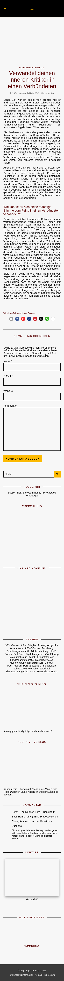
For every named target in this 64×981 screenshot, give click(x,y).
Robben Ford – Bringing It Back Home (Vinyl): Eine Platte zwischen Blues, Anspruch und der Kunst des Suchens (30, 792)
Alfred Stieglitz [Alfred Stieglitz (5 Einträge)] (28, 645)
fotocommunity (32, 492)
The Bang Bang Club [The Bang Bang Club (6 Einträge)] (17, 671)
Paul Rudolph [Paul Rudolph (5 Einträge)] (14, 665)
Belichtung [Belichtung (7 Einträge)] (47, 648)
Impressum (49, 975)
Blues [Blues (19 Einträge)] (52, 651)
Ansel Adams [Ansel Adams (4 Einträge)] (16, 648)
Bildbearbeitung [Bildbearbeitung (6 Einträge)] (39, 651)
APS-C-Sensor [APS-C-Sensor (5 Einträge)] (32, 648)
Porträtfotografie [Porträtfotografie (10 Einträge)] (32, 665)
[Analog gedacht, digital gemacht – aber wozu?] (32, 707)
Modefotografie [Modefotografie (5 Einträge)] (18, 663)
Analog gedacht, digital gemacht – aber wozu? (27, 731)
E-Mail (7, 376)
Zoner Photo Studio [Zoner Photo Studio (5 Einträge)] (47, 671)
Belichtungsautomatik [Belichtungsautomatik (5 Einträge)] (18, 651)
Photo (49, 492)
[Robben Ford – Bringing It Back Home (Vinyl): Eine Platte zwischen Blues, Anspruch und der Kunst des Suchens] (32, 765)
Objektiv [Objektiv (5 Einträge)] (49, 663)
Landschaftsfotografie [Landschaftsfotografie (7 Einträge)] (22, 660)
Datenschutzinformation (21, 975)
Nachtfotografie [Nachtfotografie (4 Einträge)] (35, 663)
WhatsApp (32, 495)
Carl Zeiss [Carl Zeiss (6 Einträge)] (18, 654)
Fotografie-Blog (32, 67)
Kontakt (38, 975)
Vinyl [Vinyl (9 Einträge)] (32, 671)
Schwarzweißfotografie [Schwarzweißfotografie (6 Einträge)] (25, 668)
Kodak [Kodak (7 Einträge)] (32, 657)
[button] (11, 319)
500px (11, 492)
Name (7, 361)
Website (8, 391)
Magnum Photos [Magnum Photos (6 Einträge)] (44, 660)
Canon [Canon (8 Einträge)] (8, 654)
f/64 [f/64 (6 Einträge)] (47, 654)
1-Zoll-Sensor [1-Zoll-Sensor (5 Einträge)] (12, 645)
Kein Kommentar (44, 93)
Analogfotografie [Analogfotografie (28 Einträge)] (48, 645)
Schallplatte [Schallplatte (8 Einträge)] (49, 665)
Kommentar (10, 405)
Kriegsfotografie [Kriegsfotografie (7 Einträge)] (45, 657)
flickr (19, 492)
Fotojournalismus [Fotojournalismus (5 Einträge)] (18, 657)
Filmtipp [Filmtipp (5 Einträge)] (54, 654)
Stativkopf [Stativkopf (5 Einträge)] (44, 668)
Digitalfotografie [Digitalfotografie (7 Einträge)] (34, 654)
